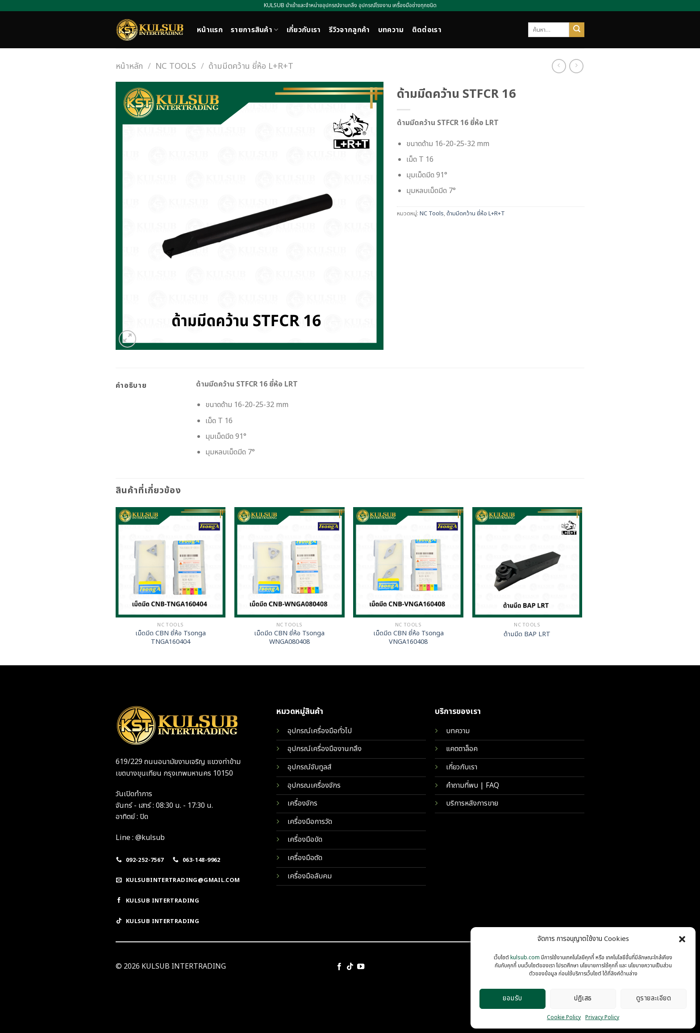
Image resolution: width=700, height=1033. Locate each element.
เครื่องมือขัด (305, 839)
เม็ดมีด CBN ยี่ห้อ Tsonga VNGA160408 (408, 638)
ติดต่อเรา (427, 30)
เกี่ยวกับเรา (304, 30)
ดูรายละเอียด (653, 998)
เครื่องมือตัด (305, 857)
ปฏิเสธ (583, 998)
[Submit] (576, 30)
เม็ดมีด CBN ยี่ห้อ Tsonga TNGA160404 (170, 638)
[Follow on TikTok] (350, 967)
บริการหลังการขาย (472, 803)
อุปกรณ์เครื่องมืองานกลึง (325, 748)
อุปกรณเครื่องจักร (314, 785)
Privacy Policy (602, 1017)
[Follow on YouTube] (360, 967)
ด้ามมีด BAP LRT (527, 634)
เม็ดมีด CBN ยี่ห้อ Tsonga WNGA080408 (289, 638)
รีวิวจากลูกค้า (349, 30)
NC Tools (175, 66)
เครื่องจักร (302, 803)
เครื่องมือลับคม (310, 876)
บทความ (391, 30)
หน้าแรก (210, 30)
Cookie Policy (564, 1017)
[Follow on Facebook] (338, 967)
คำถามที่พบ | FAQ (472, 785)
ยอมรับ (512, 998)
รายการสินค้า (255, 30)
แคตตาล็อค (462, 748)
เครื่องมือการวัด (310, 821)
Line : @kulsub (140, 837)
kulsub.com (525, 957)
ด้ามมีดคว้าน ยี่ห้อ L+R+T (250, 66)
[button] (682, 939)
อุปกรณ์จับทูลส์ (309, 767)
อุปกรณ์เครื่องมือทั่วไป (320, 731)
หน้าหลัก (129, 66)
